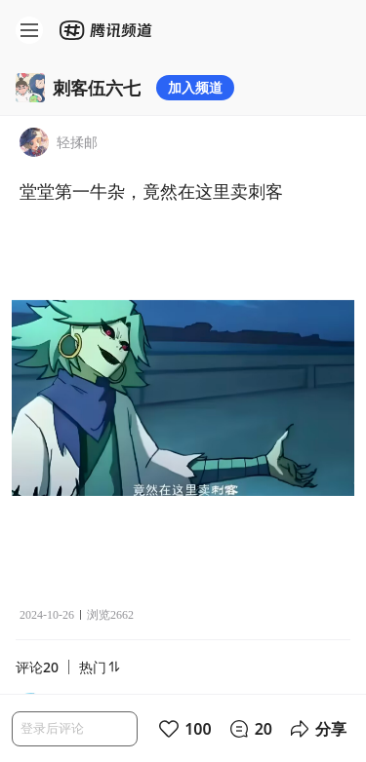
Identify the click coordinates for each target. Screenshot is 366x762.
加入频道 (195, 87)
